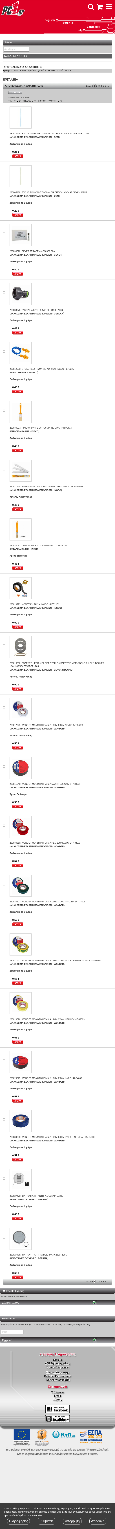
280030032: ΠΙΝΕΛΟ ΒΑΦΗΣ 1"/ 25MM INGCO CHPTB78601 (39, 545)
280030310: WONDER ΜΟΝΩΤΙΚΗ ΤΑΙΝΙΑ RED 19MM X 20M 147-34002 (45, 843)
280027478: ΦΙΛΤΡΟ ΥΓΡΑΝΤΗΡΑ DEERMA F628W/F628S (38, 1255)
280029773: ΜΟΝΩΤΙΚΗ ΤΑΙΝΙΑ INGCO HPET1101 (34, 604)
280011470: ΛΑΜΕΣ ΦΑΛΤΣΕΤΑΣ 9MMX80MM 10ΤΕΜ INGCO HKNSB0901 (46, 486)
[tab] (57, 56)
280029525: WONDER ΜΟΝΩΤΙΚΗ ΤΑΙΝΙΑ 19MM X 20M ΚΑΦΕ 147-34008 (46, 1078)
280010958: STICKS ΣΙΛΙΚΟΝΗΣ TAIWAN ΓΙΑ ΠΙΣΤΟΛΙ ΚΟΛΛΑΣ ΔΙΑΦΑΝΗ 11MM (49, 133)
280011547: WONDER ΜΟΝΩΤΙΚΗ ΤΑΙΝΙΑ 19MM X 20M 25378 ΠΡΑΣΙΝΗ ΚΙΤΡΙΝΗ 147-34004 (55, 960)
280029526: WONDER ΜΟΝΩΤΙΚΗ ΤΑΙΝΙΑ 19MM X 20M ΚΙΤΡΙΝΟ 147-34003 (47, 1019)
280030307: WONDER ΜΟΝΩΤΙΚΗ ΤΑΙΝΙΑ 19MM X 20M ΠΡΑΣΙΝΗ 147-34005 (47, 901)
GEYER (57, 255)
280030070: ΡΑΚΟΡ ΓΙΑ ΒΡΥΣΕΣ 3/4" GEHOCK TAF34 (36, 310)
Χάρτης (57, 1399)
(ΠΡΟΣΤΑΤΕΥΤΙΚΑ (19, 372)
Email (57, 1396)
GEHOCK (58, 313)
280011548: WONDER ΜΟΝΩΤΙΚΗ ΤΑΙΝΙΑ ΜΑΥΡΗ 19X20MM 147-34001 (45, 784)
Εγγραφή (7, 1340)
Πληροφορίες (18, 1521)
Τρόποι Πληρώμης (57, 1367)
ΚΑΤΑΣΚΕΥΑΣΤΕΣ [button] (16, 56)
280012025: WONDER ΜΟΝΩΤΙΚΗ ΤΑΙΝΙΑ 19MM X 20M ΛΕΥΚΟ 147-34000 (46, 725)
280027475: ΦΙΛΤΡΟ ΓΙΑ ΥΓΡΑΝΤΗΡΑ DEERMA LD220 (36, 1196)
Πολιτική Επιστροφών (57, 1376)
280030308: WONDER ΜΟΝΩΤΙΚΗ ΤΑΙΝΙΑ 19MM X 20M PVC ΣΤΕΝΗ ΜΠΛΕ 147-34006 (52, 1137)
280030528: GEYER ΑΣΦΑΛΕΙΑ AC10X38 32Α (32, 251)
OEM (56, 137)
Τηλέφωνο (57, 1392)
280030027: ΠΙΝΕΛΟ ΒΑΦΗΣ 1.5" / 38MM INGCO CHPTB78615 (41, 428)
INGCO (33, 372)
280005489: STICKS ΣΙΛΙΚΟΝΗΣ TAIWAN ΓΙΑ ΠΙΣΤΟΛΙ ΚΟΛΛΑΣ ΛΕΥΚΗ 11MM (48, 192)
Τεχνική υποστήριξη (58, 1379)
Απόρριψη (72, 1521)
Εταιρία (57, 1359)
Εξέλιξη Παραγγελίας (57, 1363)
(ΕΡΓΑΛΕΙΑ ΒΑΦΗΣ (19, 431)
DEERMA (42, 1199)
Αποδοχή (97, 1521)
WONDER (59, 728)
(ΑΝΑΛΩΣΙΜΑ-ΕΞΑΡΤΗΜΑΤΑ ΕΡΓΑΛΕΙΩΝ (31, 137)
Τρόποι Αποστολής (57, 1372)
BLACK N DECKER (63, 670)
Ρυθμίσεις (46, 1521)
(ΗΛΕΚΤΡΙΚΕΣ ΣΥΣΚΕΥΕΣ (23, 1199)
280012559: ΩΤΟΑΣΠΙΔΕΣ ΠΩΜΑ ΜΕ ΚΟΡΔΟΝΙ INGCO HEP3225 (42, 369)
